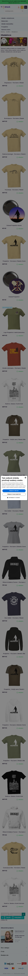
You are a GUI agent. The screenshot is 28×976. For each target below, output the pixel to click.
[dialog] (14, 488)
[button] (14, 497)
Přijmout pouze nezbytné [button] (14, 494)
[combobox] (25, 477)
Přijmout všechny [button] (14, 490)
